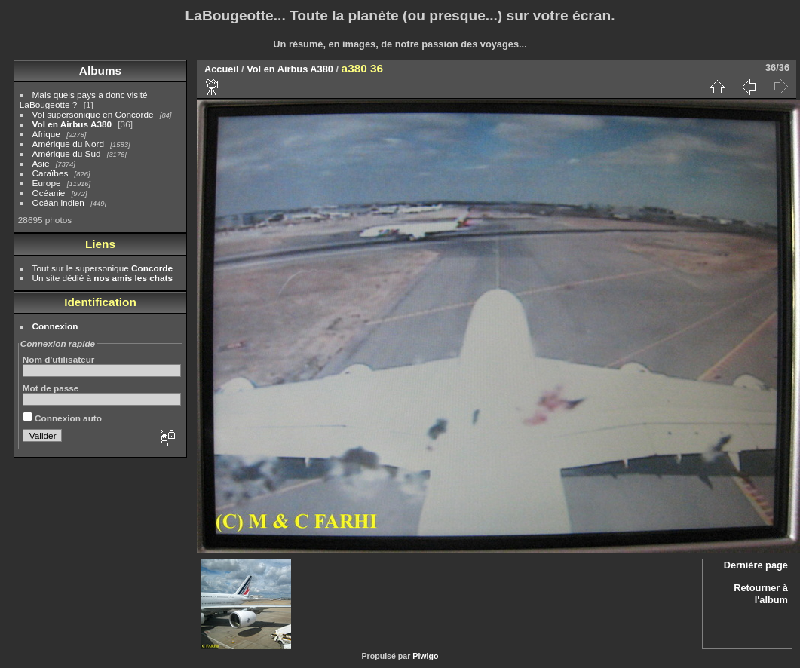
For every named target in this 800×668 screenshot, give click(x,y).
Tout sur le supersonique (102, 268)
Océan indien (58, 202)
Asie (41, 163)
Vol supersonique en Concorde (93, 114)
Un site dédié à (102, 278)
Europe (46, 183)
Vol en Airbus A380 (72, 124)
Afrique (46, 134)
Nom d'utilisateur (59, 359)
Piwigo (425, 655)
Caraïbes (50, 173)
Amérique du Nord (68, 144)
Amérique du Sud (66, 153)
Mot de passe (51, 388)
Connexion (55, 326)
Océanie (49, 193)
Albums (100, 70)
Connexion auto (62, 418)
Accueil (221, 69)
